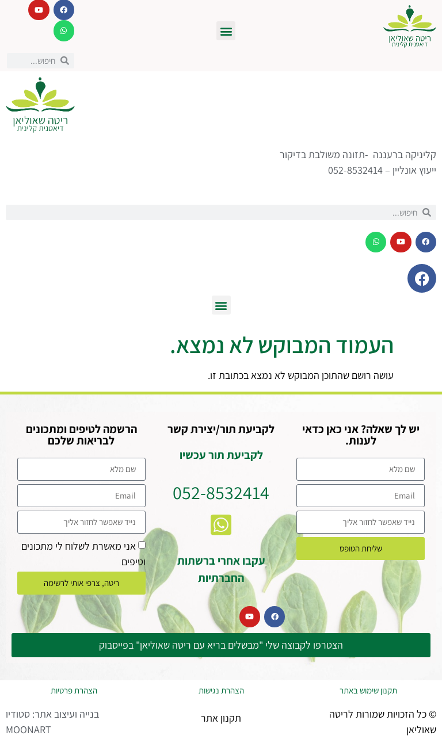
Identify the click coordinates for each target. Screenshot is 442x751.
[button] (225, 30)
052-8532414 (221, 492)
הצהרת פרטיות (74, 690)
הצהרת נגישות (221, 690)
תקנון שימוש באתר (368, 690)
